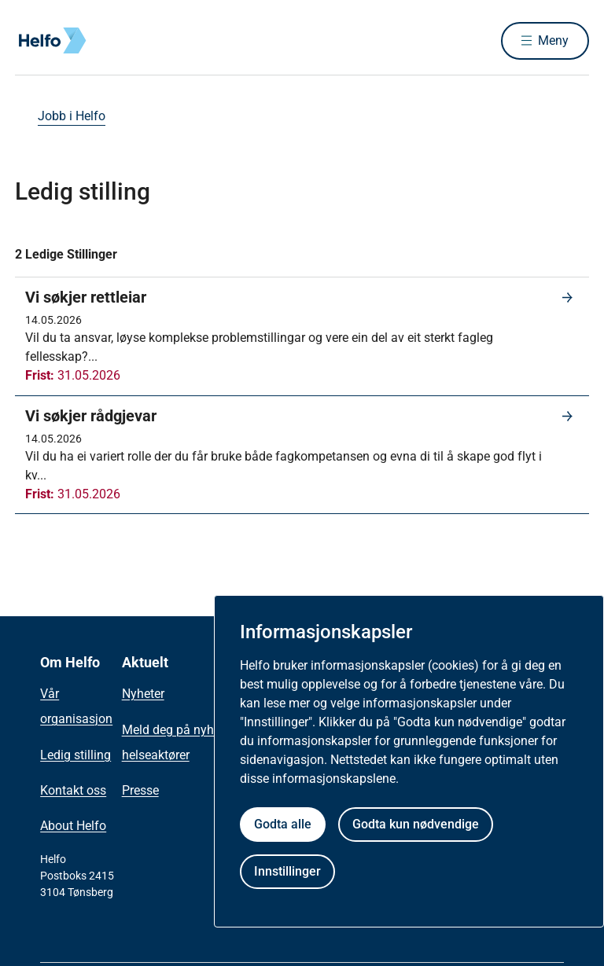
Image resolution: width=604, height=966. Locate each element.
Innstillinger (287, 871)
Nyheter (143, 693)
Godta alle (282, 824)
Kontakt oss (73, 790)
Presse (140, 790)
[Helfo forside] (128, 41)
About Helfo (73, 825)
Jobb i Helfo (71, 115)
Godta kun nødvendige (415, 824)
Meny (553, 40)
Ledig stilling (75, 754)
